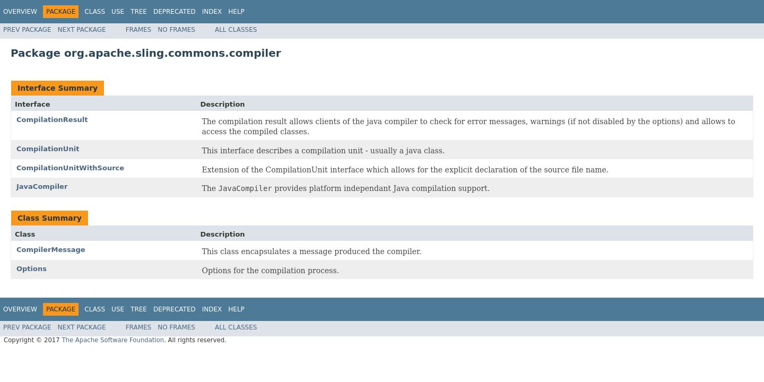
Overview (20, 11)
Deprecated (174, 11)
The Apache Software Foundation (113, 340)
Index (212, 11)
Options (31, 269)
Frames (139, 29)
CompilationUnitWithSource (70, 168)
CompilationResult (52, 120)
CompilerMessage (50, 250)
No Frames (176, 29)
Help (236, 11)
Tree (139, 11)
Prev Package (27, 29)
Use (117, 11)
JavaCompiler (41, 186)
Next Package (82, 29)
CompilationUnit (47, 149)
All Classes (236, 29)
